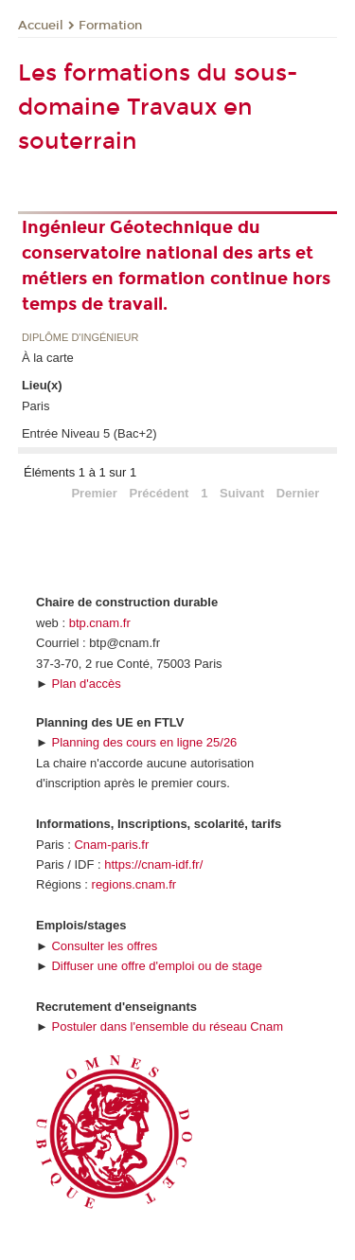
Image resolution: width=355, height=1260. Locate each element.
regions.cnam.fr (134, 884)
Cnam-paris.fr (111, 844)
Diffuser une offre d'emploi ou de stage (156, 966)
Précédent (159, 493)
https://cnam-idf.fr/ (153, 864)
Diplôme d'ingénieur (80, 337)
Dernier (298, 493)
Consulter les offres (104, 946)
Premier (93, 493)
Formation (110, 25)
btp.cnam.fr (100, 623)
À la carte (48, 358)
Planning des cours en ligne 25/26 (144, 742)
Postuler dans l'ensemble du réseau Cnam (167, 1026)
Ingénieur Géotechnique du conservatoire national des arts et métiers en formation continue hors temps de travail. (176, 266)
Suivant (242, 493)
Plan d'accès (85, 683)
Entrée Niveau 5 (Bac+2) (89, 433)
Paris (36, 406)
